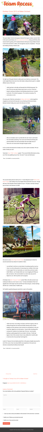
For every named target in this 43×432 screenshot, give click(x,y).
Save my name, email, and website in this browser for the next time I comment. (21, 413)
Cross (12, 13)
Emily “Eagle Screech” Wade (17, 259)
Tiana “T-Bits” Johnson (13, 153)
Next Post (35, 373)
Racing (14, 13)
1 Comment (5, 13)
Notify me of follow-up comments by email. (13, 417)
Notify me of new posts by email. (11, 420)
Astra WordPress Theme (29, 429)
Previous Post (8, 373)
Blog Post (9, 13)
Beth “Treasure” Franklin (15, 280)
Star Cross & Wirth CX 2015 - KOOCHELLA (16, 383)
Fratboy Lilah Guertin (25, 99)
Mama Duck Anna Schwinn (23, 39)
